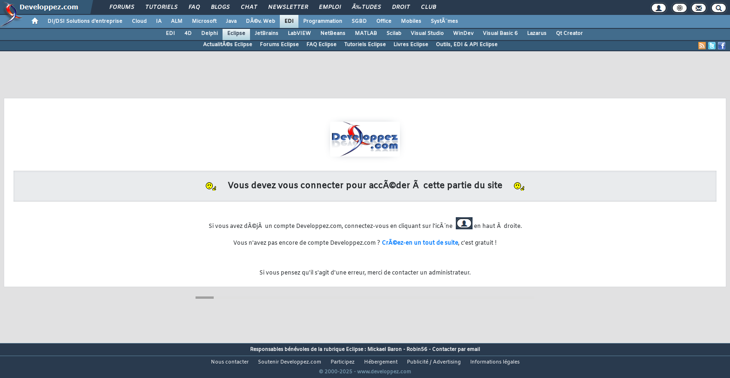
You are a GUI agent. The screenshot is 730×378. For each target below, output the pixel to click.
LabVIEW (299, 33)
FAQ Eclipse (321, 44)
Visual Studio (427, 33)
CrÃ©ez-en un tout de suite (420, 243)
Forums (121, 7)
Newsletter (288, 7)
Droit (401, 7)
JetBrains (266, 33)
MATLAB (366, 33)
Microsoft (204, 21)
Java (231, 21)
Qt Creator (569, 33)
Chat (249, 7)
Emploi (330, 7)
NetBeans (332, 33)
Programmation (322, 21)
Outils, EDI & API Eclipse (467, 44)
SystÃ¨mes (444, 21)
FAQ (194, 7)
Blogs (220, 7)
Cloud (139, 21)
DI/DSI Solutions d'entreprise (84, 21)
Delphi (209, 33)
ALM (176, 21)
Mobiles (411, 21)
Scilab (393, 33)
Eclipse (236, 33)
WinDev (463, 33)
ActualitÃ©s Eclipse (227, 44)
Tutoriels (161, 7)
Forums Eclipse (279, 44)
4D (188, 33)
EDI (289, 21)
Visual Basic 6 (500, 33)
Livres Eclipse (410, 44)
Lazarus (537, 33)
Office (384, 21)
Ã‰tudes (366, 7)
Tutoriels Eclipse (365, 44)
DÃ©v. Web (260, 21)
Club (428, 7)
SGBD (359, 21)
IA (159, 21)
